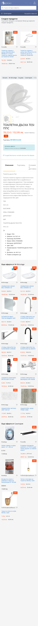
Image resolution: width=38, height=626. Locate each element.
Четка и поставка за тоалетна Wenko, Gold (27, 479)
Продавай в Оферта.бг (30, 13)
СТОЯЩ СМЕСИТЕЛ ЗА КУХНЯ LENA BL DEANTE (27, 348)
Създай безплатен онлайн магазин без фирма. (18, 155)
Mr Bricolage (13, 78)
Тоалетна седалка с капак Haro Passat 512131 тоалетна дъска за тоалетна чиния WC (28, 53)
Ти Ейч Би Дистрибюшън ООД (27, 475)
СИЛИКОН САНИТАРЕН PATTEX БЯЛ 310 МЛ (8, 378)
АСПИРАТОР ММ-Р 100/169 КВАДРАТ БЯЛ (8, 317)
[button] (17, 67)
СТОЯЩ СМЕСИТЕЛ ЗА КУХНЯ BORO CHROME (8, 348)
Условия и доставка (32, 167)
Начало (5, 78)
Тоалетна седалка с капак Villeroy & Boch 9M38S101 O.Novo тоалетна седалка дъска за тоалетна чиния (9, 54)
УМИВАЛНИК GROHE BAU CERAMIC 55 (27, 287)
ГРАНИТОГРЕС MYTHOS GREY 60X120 (8, 409)
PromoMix (4, 47)
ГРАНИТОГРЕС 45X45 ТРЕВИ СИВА (26, 409)
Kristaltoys (4, 442)
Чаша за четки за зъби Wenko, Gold (8, 512)
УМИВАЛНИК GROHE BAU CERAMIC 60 (8, 287)
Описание (9, 165)
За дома (20, 78)
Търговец (21, 165)
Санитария (28, 78)
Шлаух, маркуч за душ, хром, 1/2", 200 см (8, 446)
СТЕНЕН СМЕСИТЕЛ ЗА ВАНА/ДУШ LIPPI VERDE (27, 378)
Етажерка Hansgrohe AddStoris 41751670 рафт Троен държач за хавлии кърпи (28, 448)
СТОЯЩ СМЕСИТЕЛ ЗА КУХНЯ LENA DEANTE (27, 317)
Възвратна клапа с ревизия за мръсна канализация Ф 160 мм (8, 480)
